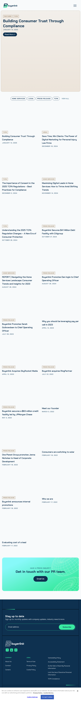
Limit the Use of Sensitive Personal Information (60, 673)
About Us (8, 661)
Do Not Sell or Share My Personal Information (59, 667)
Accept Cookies (47, 697)
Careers (8, 670)
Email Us (40, 579)
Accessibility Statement (56, 662)
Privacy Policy (31, 665)
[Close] (77, 691)
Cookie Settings (32, 697)
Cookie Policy (31, 670)
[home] (10, 6)
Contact (8, 665)
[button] (75, 5)
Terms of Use (31, 661)
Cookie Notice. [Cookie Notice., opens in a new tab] (48, 693)
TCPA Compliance (54, 679)
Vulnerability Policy (54, 658)
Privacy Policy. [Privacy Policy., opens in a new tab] (38, 693)
